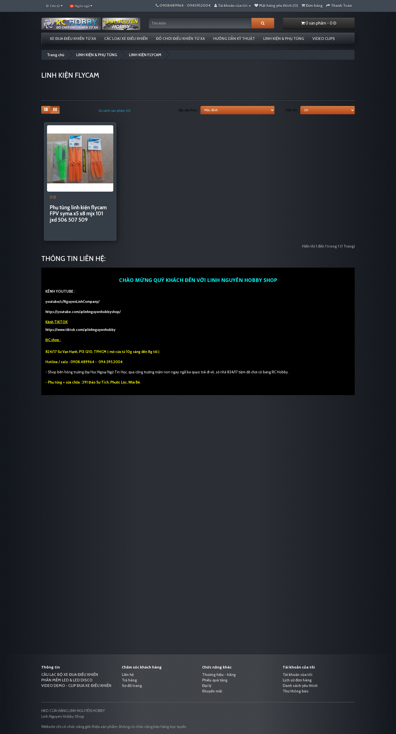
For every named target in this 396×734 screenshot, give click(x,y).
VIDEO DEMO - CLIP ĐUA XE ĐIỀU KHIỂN (76, 685)
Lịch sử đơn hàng (297, 680)
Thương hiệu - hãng (219, 674)
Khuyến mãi (212, 691)
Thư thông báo (296, 691)
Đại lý (206, 685)
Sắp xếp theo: (188, 110)
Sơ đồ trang (132, 685)
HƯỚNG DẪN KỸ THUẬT (234, 38)
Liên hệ (128, 674)
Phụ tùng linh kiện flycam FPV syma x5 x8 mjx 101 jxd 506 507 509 (78, 213)
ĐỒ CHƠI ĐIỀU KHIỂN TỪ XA (180, 38)
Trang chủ (55, 54)
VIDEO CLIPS (323, 38)
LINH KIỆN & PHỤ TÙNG (283, 38)
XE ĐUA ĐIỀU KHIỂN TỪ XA (73, 38)
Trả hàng (129, 680)
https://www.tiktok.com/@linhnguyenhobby (80, 329)
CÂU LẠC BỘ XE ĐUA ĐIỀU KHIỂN (69, 674)
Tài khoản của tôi (297, 674)
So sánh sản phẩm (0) (114, 110)
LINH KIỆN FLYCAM (145, 54)
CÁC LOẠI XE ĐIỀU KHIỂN (126, 38)
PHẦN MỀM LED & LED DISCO (66, 680)
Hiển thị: (291, 110)
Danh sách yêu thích (300, 685)
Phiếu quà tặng (214, 680)
